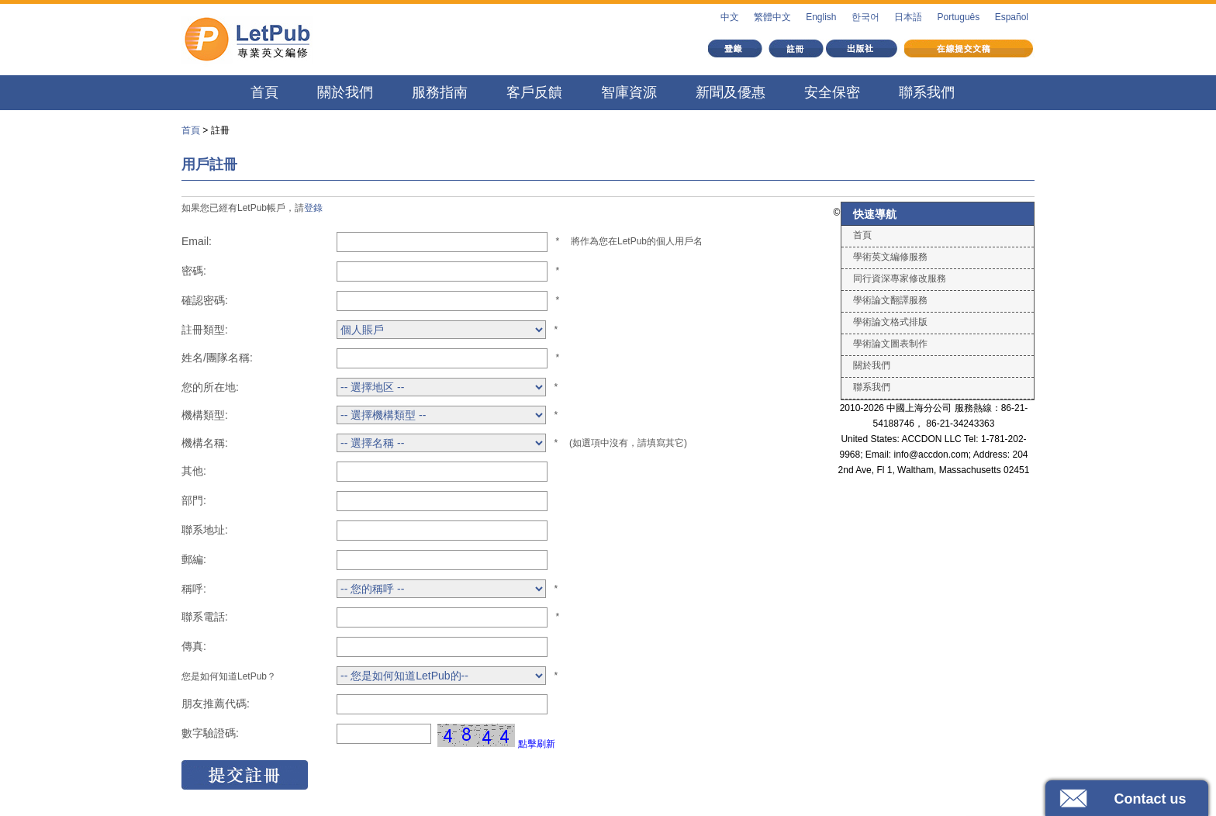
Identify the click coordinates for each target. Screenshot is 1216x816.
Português (959, 17)
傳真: (193, 646)
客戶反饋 (534, 92)
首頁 (264, 92)
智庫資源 (629, 92)
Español (1011, 17)
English (821, 17)
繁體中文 (772, 17)
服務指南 (440, 92)
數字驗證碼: (210, 733)
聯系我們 (927, 92)
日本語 (908, 17)
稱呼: (193, 589)
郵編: (193, 559)
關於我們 (345, 92)
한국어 (865, 17)
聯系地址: (204, 530)
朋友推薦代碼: (215, 703)
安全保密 (832, 92)
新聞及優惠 (730, 92)
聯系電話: (204, 616)
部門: (193, 500)
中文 (729, 17)
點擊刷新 (536, 743)
